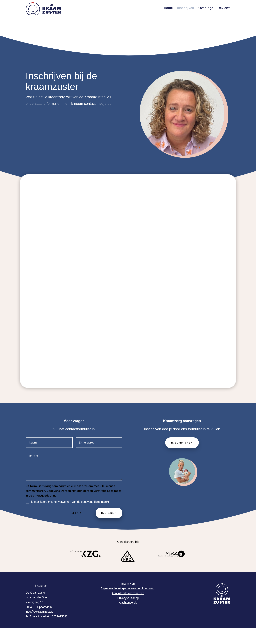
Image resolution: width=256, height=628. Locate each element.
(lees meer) (101, 501)
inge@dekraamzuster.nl (40, 611)
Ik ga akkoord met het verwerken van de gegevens (67, 502)
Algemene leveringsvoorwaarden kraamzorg (128, 588)
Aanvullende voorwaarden (128, 593)
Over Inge (205, 8)
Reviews (224, 8)
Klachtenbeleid (128, 602)
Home (168, 8)
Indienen (109, 512)
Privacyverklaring (128, 598)
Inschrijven (185, 8)
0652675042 (60, 616)
